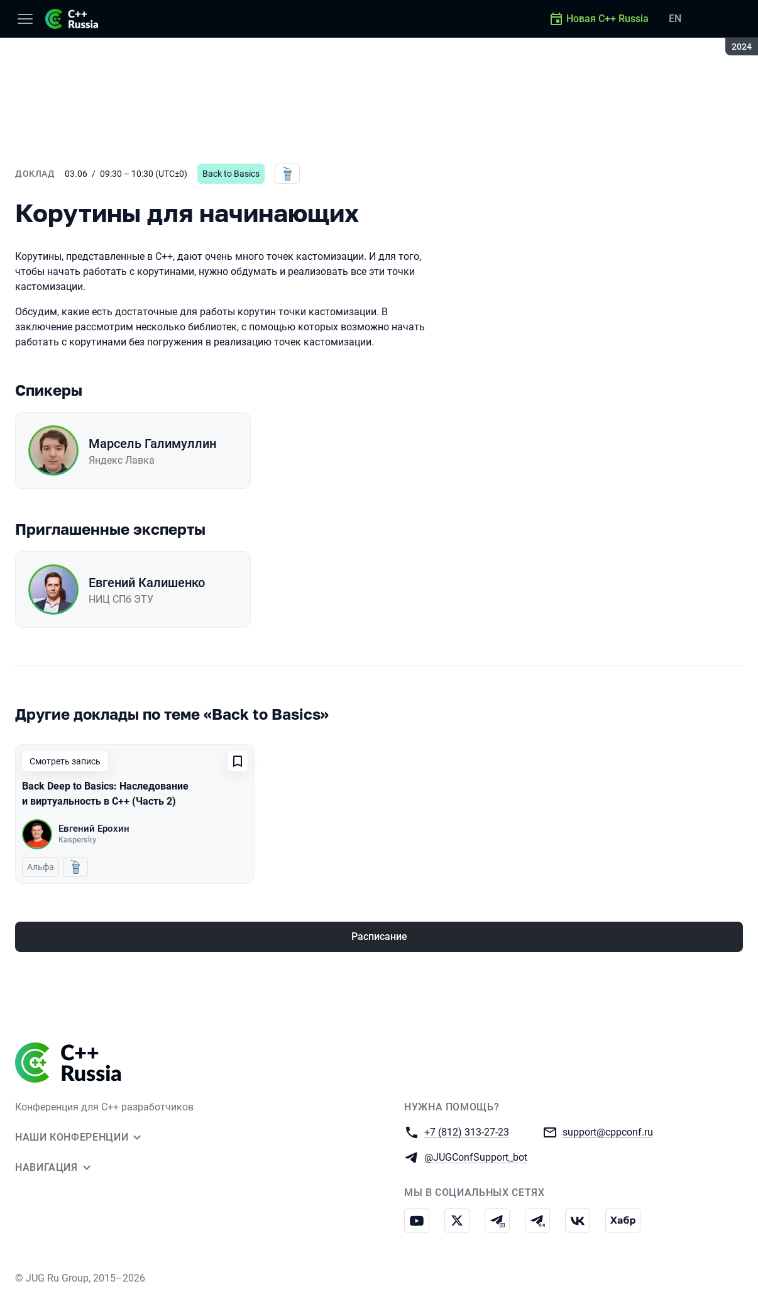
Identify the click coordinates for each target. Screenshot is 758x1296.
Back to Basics (231, 174)
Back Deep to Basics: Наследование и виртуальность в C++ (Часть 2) (105, 793)
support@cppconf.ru (608, 1131)
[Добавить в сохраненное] (238, 761)
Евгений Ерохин (93, 829)
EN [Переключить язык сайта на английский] (675, 19)
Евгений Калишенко (147, 582)
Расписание (379, 936)
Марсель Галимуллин (152, 443)
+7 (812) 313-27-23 (466, 1131)
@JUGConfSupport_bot (475, 1156)
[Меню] (25, 18)
